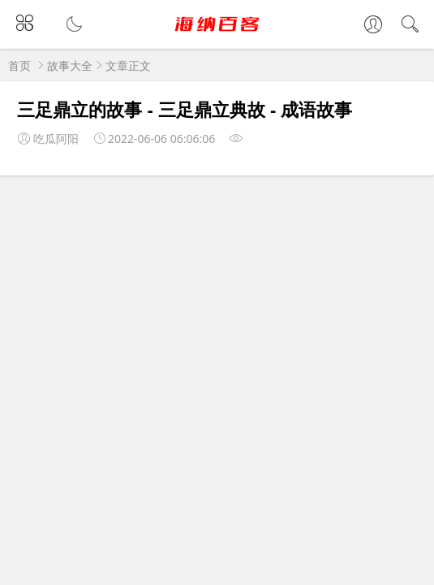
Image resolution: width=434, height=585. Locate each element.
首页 (19, 65)
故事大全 (69, 65)
